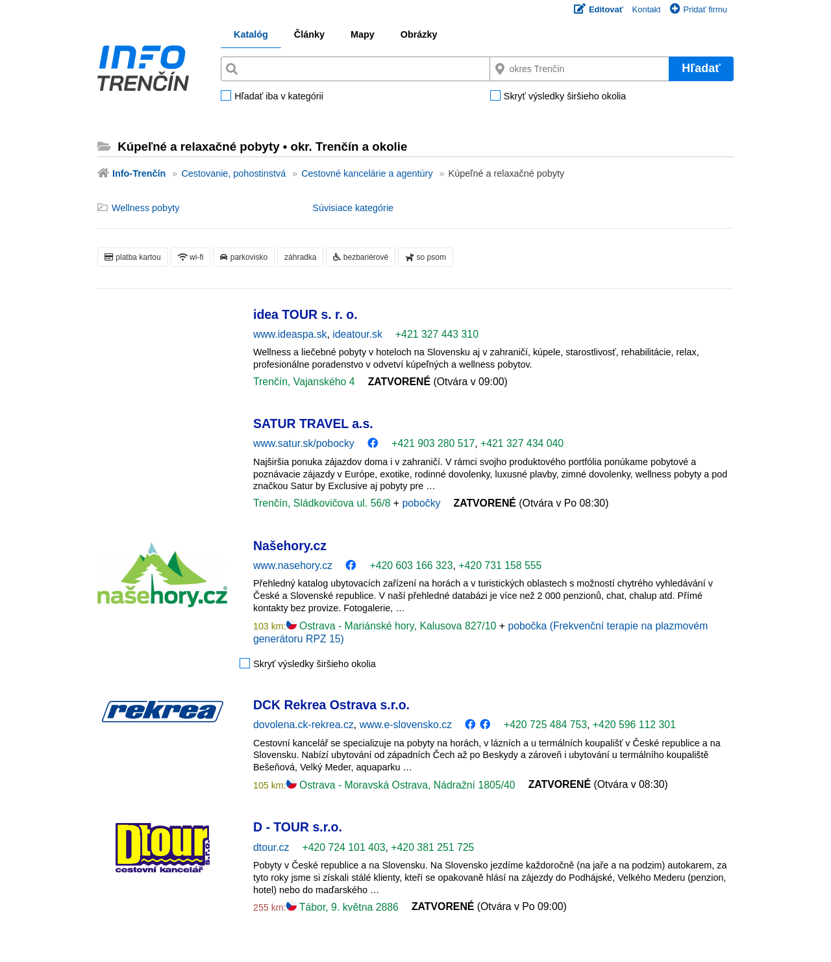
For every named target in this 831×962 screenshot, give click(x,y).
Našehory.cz (290, 545)
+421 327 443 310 (436, 334)
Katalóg (251, 34)
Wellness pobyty (146, 208)
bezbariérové (360, 257)
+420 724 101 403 (343, 847)
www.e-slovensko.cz (406, 724)
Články (309, 34)
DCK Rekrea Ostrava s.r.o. (331, 705)
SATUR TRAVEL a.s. (313, 423)
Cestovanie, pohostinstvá (233, 173)
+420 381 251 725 (432, 847)
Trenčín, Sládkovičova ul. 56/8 (323, 503)
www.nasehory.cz (292, 565)
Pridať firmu (698, 9)
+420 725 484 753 (545, 724)
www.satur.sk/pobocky (303, 443)
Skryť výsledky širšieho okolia (565, 97)
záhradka (300, 257)
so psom (425, 257)
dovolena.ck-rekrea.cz (303, 724)
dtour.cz (271, 847)
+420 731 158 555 (499, 565)
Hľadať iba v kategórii (278, 97)
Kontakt (646, 9)
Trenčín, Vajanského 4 (304, 381)
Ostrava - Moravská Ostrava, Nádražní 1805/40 (400, 785)
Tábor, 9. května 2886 (342, 907)
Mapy (363, 34)
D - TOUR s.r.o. (297, 827)
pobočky (422, 503)
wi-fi (191, 257)
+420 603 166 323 (411, 565)
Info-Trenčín (139, 173)
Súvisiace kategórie (352, 208)
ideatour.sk (357, 334)
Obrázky (419, 34)
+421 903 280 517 (433, 443)
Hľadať (701, 68)
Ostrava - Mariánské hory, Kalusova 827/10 (392, 625)
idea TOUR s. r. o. (305, 314)
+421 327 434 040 (522, 443)
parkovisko (243, 257)
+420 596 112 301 (634, 724)
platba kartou (133, 257)
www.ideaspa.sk (290, 334)
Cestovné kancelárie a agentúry (366, 173)
